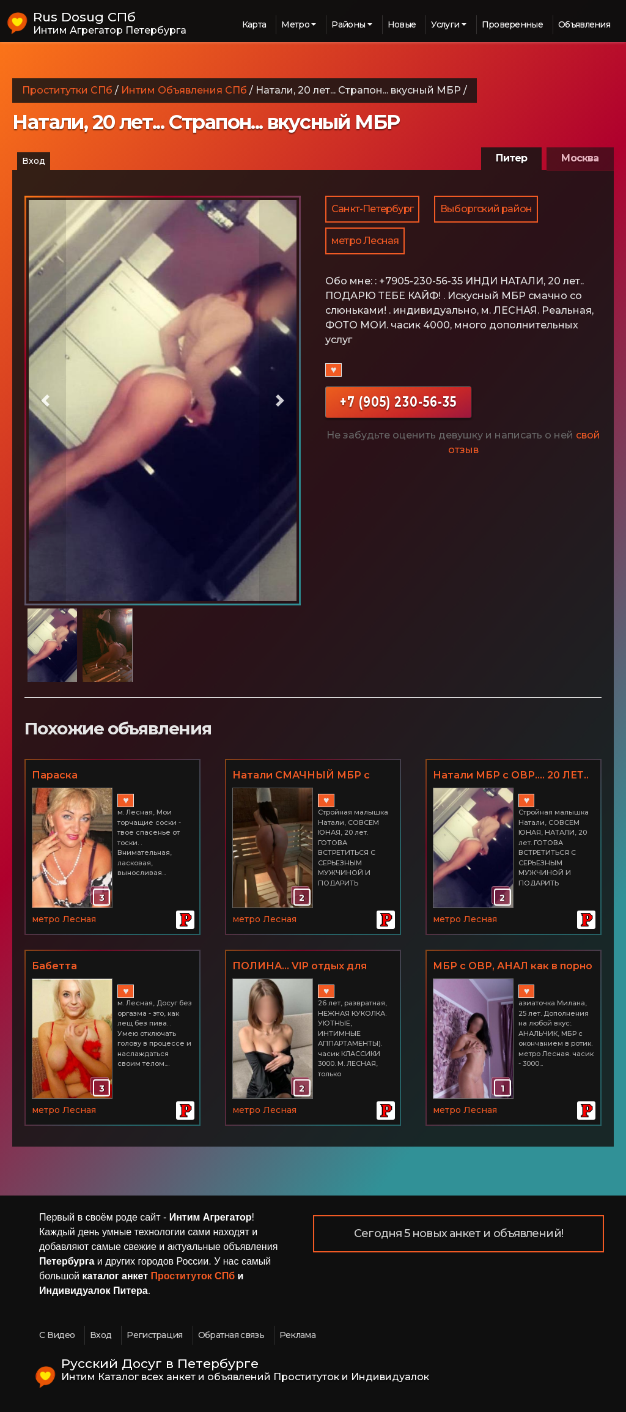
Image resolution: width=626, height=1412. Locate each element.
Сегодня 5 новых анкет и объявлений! (458, 1233)
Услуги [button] (445, 24)
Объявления (584, 24)
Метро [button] (295, 24)
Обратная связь (231, 1334)
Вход (33, 160)
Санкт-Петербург (372, 209)
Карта (254, 24)
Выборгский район (486, 209)
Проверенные (512, 24)
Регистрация (154, 1334)
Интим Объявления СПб (184, 90)
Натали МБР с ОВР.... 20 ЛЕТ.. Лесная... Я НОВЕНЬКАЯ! (511, 776)
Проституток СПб (193, 1276)
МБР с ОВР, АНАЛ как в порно (512, 966)
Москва (579, 158)
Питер (511, 158)
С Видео (57, 1334)
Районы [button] (348, 24)
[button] (45, 401)
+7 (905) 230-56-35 (398, 401)
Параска (55, 775)
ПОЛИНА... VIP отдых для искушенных (299, 967)
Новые (402, 24)
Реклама (297, 1334)
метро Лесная (365, 240)
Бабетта (54, 966)
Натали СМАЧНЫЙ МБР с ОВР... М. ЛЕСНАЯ (301, 776)
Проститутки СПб (67, 90)
